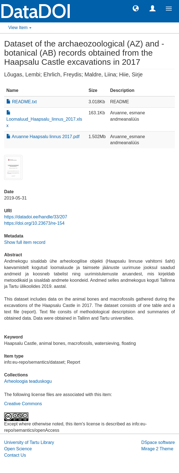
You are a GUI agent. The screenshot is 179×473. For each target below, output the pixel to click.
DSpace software (158, 442)
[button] (136, 8)
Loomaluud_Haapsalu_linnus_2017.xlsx (44, 119)
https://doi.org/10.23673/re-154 (34, 223)
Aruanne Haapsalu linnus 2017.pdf (42, 136)
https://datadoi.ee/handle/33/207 (35, 216)
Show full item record (24, 242)
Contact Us (15, 455)
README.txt (21, 101)
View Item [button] (19, 27)
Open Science (18, 448)
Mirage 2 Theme (157, 448)
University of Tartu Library (29, 442)
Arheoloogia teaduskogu (28, 381)
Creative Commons (23, 403)
